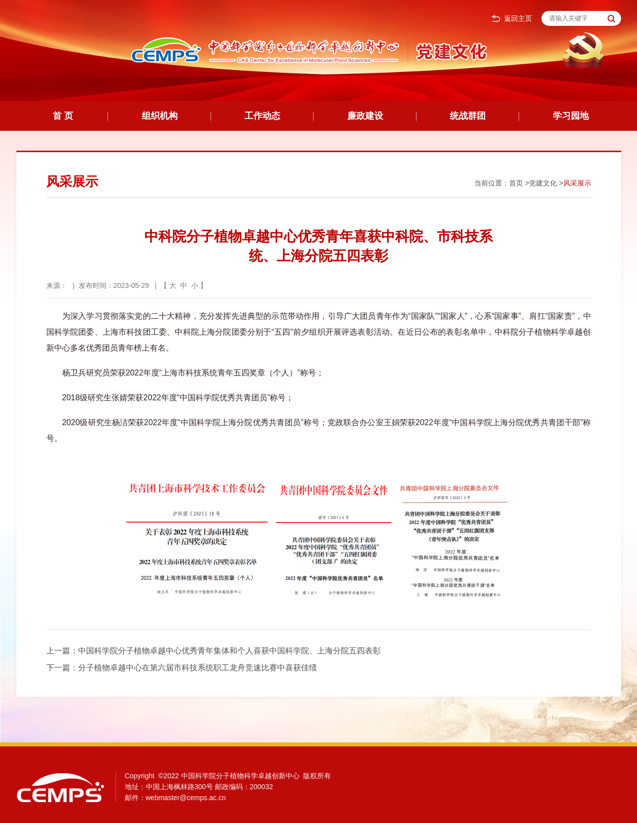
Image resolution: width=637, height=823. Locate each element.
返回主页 (511, 18)
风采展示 (577, 183)
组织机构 (160, 116)
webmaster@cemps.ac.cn (186, 798)
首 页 (63, 116)
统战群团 (468, 116)
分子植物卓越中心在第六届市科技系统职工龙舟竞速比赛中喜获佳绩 (197, 667)
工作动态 (262, 116)
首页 (516, 183)
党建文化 (543, 183)
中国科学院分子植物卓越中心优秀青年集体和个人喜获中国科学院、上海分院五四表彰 (229, 650)
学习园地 (571, 116)
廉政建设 (365, 116)
